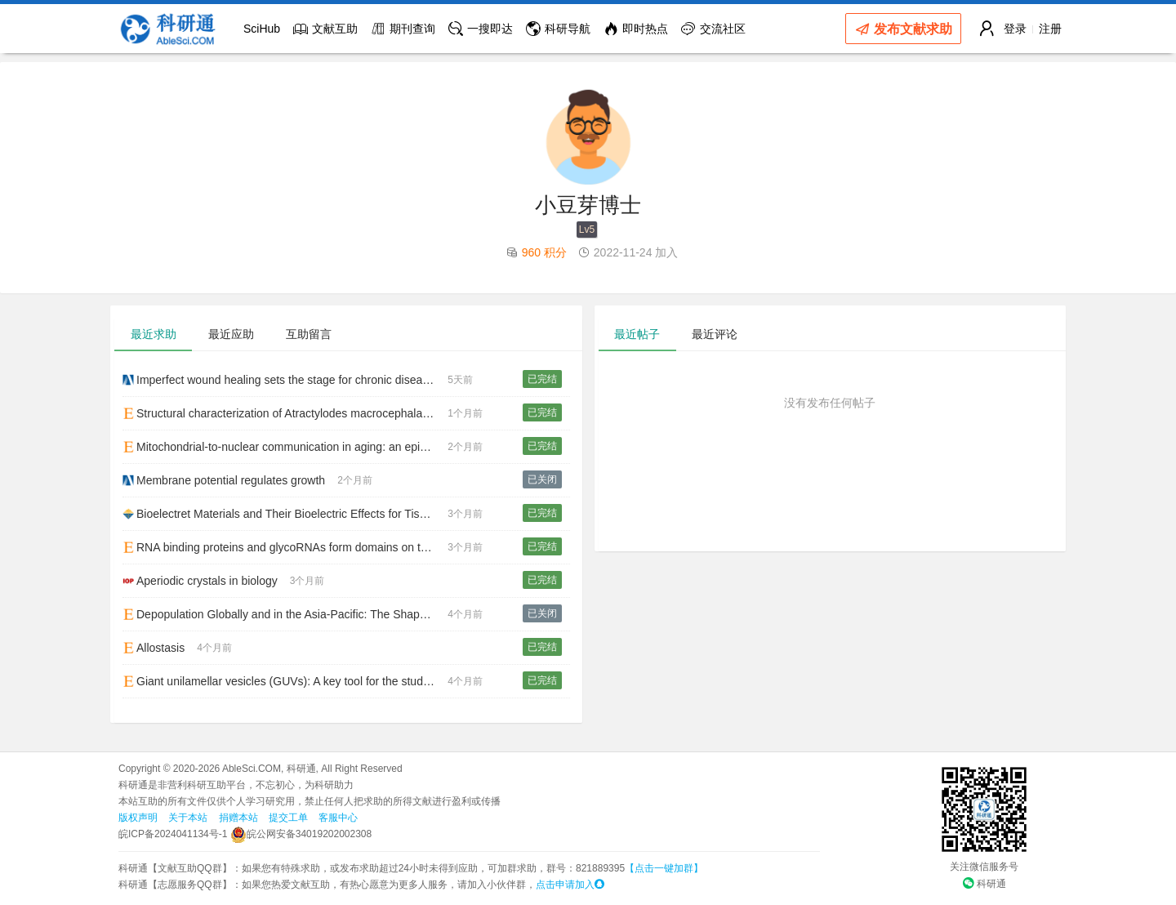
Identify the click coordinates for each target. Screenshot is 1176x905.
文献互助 (325, 28)
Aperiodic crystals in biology (200, 580)
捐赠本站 (238, 817)
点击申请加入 (570, 884)
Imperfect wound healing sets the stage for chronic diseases (281, 379)
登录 (1015, 28)
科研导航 (558, 28)
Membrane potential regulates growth (223, 480)
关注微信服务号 (984, 866)
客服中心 (338, 817)
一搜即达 (480, 28)
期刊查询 (403, 28)
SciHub (261, 28)
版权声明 (138, 817)
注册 (1050, 28)
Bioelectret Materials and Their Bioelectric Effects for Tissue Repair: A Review (285, 513)
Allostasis (153, 647)
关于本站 (187, 817)
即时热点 (636, 28)
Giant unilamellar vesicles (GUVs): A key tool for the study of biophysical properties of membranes (285, 681)
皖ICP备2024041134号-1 (172, 834)
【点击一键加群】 (664, 868)
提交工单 (288, 817)
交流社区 (713, 28)
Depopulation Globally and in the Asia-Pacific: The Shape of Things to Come (285, 614)
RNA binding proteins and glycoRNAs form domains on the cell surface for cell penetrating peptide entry (285, 547)
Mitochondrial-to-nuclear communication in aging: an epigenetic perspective (285, 446)
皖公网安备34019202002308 (301, 834)
